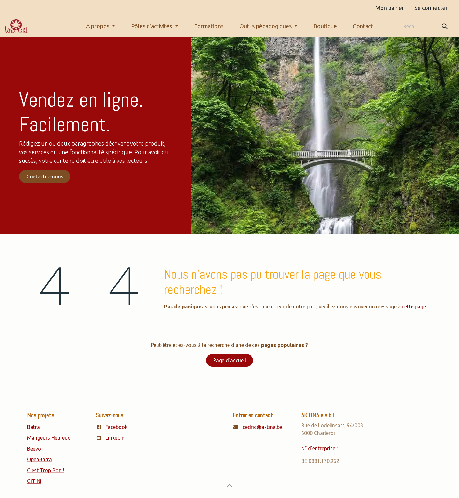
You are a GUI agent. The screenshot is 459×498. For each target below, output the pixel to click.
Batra (33, 427)
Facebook (116, 427)
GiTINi (34, 481)
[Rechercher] (444, 26)
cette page (414, 306)
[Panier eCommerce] (389, 8)
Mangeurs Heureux (48, 438)
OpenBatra (39, 459)
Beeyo (34, 448)
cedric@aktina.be (262, 427)
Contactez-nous (44, 176)
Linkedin (115, 438)
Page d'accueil (229, 360)
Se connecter (431, 7)
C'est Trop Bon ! (45, 470)
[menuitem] (100, 26)
